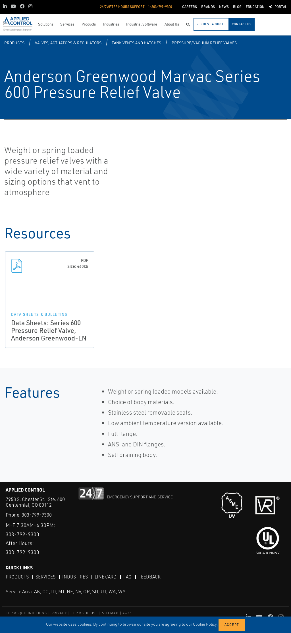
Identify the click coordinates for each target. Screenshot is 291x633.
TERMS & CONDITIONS (26, 613)
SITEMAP (110, 613)
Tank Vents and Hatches (136, 42)
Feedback (149, 577)
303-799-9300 (37, 515)
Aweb (127, 613)
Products (14, 42)
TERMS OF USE (84, 613)
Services (45, 577)
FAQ (127, 577)
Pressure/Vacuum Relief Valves (204, 42)
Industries (75, 577)
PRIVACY (59, 613)
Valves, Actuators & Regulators (68, 42)
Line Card (106, 577)
